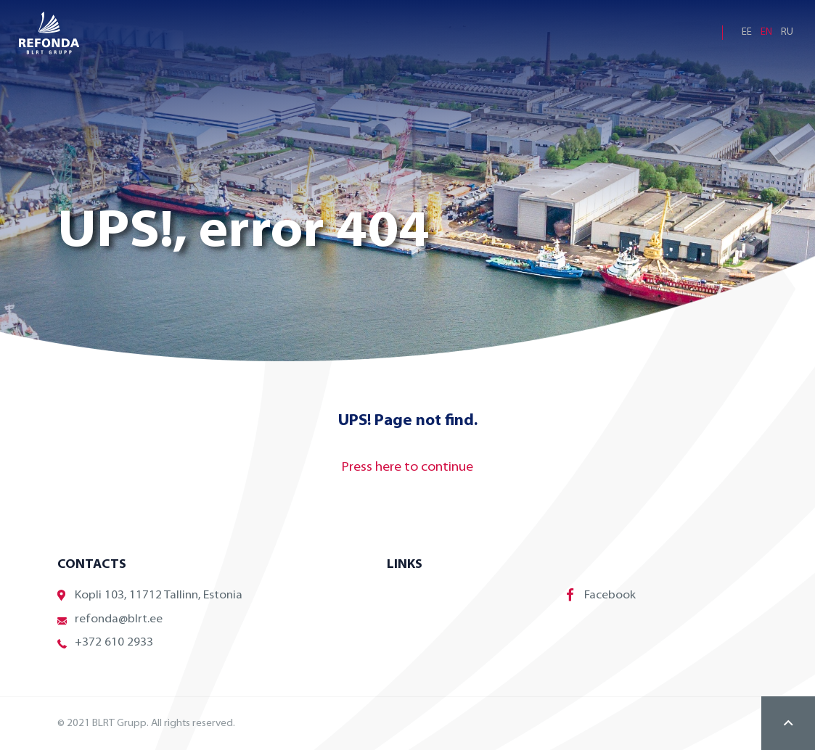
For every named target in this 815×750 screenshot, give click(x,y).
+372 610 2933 (105, 643)
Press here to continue (407, 467)
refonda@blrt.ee (110, 620)
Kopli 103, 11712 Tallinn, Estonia (149, 596)
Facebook (601, 594)
